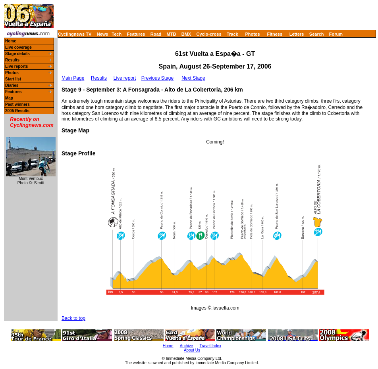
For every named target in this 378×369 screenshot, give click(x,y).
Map (9, 98)
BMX (186, 34)
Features (136, 34)
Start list (13, 79)
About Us (192, 350)
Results (12, 60)
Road (156, 34)
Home (10, 41)
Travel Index (211, 346)
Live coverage (18, 47)
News (102, 34)
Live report (125, 78)
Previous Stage (157, 78)
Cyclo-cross (209, 34)
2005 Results (17, 111)
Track (232, 34)
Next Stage (193, 78)
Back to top (73, 318)
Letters (296, 34)
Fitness (274, 34)
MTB (171, 34)
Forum (336, 34)
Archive (186, 346)
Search (316, 34)
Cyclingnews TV (74, 34)
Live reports (16, 66)
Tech (117, 34)
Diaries (11, 85)
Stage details (17, 54)
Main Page (73, 78)
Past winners (17, 104)
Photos (252, 34)
